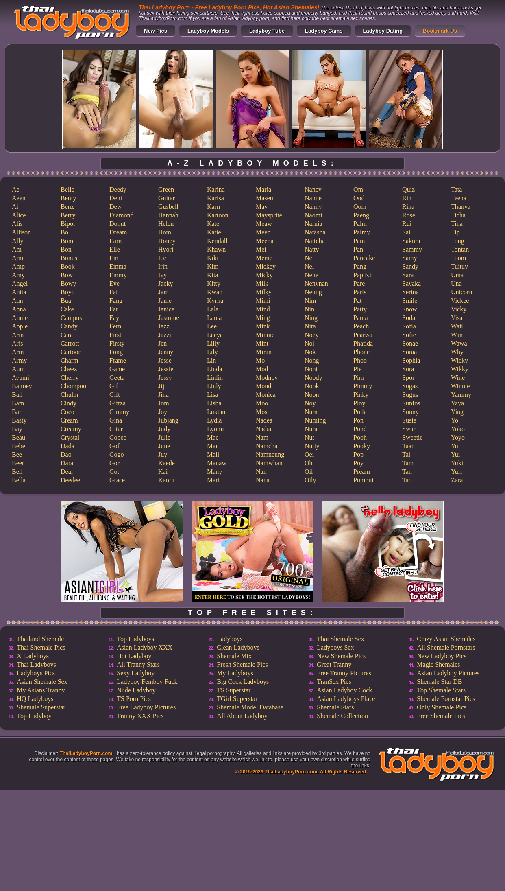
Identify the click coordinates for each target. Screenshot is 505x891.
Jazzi (164, 334)
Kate (213, 223)
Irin (163, 266)
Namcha (266, 445)
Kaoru (166, 480)
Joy (162, 411)
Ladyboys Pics (36, 673)
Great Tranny (334, 664)
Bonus (69, 257)
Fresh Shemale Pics (242, 664)
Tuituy (459, 266)
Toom (458, 257)
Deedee (70, 480)
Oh (309, 463)
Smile (409, 300)
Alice (19, 215)
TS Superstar (233, 690)
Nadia (263, 428)
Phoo (360, 360)
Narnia (313, 223)
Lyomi (215, 428)
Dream (118, 232)
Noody (313, 377)
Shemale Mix (234, 655)
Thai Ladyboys (36, 664)
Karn (213, 206)
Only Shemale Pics (441, 707)
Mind (263, 309)
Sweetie (412, 437)
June (164, 445)
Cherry (69, 377)
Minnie (265, 334)
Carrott (70, 343)
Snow (409, 309)
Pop (358, 454)
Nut (309, 437)
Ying (457, 411)
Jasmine (168, 317)
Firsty (116, 343)
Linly (214, 386)
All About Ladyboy (242, 715)
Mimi (263, 300)
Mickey (266, 266)
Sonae (410, 343)
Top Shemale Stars (441, 690)
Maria (263, 189)
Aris (17, 343)
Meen (263, 232)
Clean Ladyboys (238, 647)
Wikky (459, 369)
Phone (361, 351)
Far (113, 309)
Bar (16, 411)
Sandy (410, 266)
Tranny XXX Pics (140, 715)
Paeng (361, 215)
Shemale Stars (335, 707)
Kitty (213, 283)
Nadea (264, 420)
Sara (408, 274)
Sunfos (411, 403)
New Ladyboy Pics (441, 655)
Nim (310, 300)
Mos (261, 411)
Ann (17, 300)
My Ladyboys (235, 673)
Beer (18, 463)
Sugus (410, 394)
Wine (458, 377)
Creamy (71, 428)
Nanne (313, 198)
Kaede (166, 463)
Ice (162, 257)
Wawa (459, 343)
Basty (19, 420)
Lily (212, 351)
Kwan (214, 292)
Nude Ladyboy (136, 690)
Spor (408, 377)
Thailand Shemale (40, 638)
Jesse (165, 360)
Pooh (360, 437)
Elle (114, 249)
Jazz (164, 326)
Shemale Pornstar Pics (446, 698)
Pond (360, 428)
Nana (263, 480)
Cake (67, 309)
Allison (21, 232)
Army (19, 360)
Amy (18, 274)
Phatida (363, 343)
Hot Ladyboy (134, 655)
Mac (212, 437)
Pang (359, 266)
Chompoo (73, 386)
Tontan (460, 249)
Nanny (313, 206)
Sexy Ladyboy (136, 673)
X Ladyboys (33, 655)
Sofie (409, 334)
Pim (358, 377)
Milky (264, 292)
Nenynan (316, 283)
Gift (114, 394)
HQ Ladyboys (35, 698)
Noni (311, 369)
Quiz (408, 189)
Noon (312, 394)
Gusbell (168, 206)
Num (311, 411)
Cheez (69, 369)
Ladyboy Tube (267, 31)
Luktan (216, 411)
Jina (163, 394)
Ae (16, 189)
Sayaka (411, 283)
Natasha (315, 232)
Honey (167, 240)
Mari (213, 480)
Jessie (165, 369)
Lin (211, 360)
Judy (164, 428)
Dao (66, 454)
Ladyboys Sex (335, 647)
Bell (17, 471)
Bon (66, 249)
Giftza (117, 403)
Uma (457, 274)
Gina (115, 420)
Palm (360, 223)
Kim (212, 266)
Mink (263, 326)
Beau (18, 437)
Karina (216, 189)
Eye (114, 283)
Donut (117, 223)
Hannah (168, 215)
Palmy (361, 232)
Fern (115, 326)
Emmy (118, 274)
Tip (455, 232)
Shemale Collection (342, 715)
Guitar (166, 198)
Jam (163, 292)
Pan (358, 249)
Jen (162, 343)
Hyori (165, 249)
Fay (114, 317)
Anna (19, 309)
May (262, 206)
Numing (315, 420)
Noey (312, 334)
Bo (64, 232)
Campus (71, 317)
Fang (115, 300)
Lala (212, 309)
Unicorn (461, 292)
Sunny (410, 411)
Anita (19, 292)
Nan (261, 471)
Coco (67, 411)
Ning (311, 317)
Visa (456, 317)
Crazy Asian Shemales (446, 638)
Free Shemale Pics (441, 715)
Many (214, 471)
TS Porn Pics (134, 698)
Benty (68, 198)
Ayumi (20, 377)
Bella (19, 480)
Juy (162, 454)
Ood (359, 198)
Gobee (117, 437)
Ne (308, 257)
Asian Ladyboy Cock (344, 690)
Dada (67, 445)
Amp (18, 266)
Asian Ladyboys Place (346, 698)
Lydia (214, 420)
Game (117, 369)
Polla (360, 411)
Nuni (311, 428)
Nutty (312, 445)
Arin (18, 334)
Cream (69, 420)
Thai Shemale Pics (41, 647)
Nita (310, 326)
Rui (406, 223)
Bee (17, 454)
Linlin (215, 377)
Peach (361, 326)
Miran (264, 351)
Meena (265, 240)
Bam (18, 403)
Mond (263, 386)
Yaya (457, 403)
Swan (409, 428)
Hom (164, 232)
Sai (406, 232)
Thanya (460, 206)
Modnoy (267, 377)
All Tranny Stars (138, 664)
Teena (458, 198)
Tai (406, 454)
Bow (67, 274)
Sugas (410, 386)
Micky (264, 274)
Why (457, 351)
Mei (261, 249)
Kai (163, 471)
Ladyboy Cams (323, 31)
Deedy (117, 189)
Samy (409, 257)
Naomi (313, 215)
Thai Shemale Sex (340, 638)
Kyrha (215, 300)
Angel (20, 283)
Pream (361, 471)
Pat (357, 300)
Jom (163, 403)
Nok (310, 351)
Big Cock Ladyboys (243, 681)
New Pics (155, 31)
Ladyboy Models (208, 31)
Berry (68, 215)
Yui (455, 454)
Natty (312, 249)
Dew (115, 206)
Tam (408, 463)
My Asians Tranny (41, 690)
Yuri (456, 471)
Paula (360, 317)
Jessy (165, 377)
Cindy (68, 403)
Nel (309, 266)
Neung (313, 292)
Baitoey (22, 386)
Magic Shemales (438, 664)
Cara (67, 334)
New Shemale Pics (341, 655)
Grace (117, 480)
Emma (117, 266)
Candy (69, 326)
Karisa (215, 198)
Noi (309, 343)
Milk (262, 283)
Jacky (165, 283)
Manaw (216, 463)
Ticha (458, 215)
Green (166, 189)
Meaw (264, 223)
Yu (454, 445)
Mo (260, 360)
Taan (408, 445)
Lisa (212, 394)
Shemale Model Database (250, 707)
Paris (359, 292)
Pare (359, 283)
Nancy (313, 189)
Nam (262, 437)
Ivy (162, 274)
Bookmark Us (440, 31)
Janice (166, 309)
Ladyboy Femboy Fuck (147, 681)
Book (68, 266)
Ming (263, 317)
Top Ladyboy (34, 715)
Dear (67, 471)
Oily (310, 480)
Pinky (360, 394)
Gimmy (119, 411)
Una (456, 283)
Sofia (409, 326)
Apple (20, 326)
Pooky (361, 445)
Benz (67, 206)
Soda (408, 317)
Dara (67, 463)
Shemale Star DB (439, 681)
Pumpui (363, 480)
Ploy (359, 403)
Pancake (364, 257)
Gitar (116, 428)
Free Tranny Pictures (344, 673)
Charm (69, 360)
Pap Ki (362, 274)
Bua (66, 300)
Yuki (457, 463)
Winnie (460, 386)
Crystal (70, 437)
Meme (264, 257)
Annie (20, 317)
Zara (457, 480)
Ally (17, 240)
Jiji (162, 386)
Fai (113, 292)
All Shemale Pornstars (446, 647)
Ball (17, 394)
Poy (358, 463)
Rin (406, 198)
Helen (166, 223)
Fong (116, 351)
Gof (114, 445)
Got (114, 471)
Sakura (411, 240)
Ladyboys (229, 638)
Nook (312, 386)
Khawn (216, 249)
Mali (213, 454)
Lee (212, 326)
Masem (265, 198)
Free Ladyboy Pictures (146, 707)
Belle (67, 189)
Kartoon (217, 215)
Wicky (459, 360)
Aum (18, 369)
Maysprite (269, 215)
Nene (311, 274)
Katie (214, 232)
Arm (18, 351)
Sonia (409, 351)
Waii (457, 326)
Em (113, 257)
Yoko (458, 428)
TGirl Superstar (237, 698)
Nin (309, 309)
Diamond (121, 215)
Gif (113, 386)
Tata (456, 189)
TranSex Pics (334, 681)
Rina (408, 206)
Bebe (18, 445)
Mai (212, 445)
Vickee (460, 300)
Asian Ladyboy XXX (144, 647)
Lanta (214, 317)
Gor (114, 463)
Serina (410, 292)
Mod (262, 369)
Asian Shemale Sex (42, 681)
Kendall (217, 240)
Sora (408, 369)
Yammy (461, 394)
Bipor (68, 223)
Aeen (19, 198)
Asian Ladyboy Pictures (448, 673)
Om (358, 189)
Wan (457, 334)
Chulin (69, 394)
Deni (115, 198)
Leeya (215, 334)
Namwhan (269, 463)
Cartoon (71, 351)
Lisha (214, 403)
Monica (266, 394)
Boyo (68, 292)
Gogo (116, 454)
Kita (212, 274)
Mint (262, 343)
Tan (407, 471)
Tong (457, 240)
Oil (309, 471)
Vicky (458, 309)
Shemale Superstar (41, 707)
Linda (214, 369)
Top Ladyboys (135, 638)
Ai (15, 206)
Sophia (411, 360)
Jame (165, 300)
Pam (359, 240)
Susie (409, 420)
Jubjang (168, 420)
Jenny (165, 351)
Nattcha (315, 240)
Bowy (68, 283)
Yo (454, 420)
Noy (310, 403)
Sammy (412, 249)
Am (17, 249)
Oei (309, 454)
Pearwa (362, 334)
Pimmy (362, 386)
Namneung (270, 454)
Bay (17, 428)
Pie (357, 369)
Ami (17, 257)
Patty (360, 309)
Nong (312, 360)
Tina (457, 223)
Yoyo (458, 437)
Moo (262, 403)
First (115, 334)
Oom (359, 206)
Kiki (212, 257)
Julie (164, 437)
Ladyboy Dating (383, 31)
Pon (358, 420)
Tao (407, 480)
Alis (17, 223)
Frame (117, 360)
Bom (67, 240)
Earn (115, 240)
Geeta (116, 377)
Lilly (213, 343)
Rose (408, 215)
